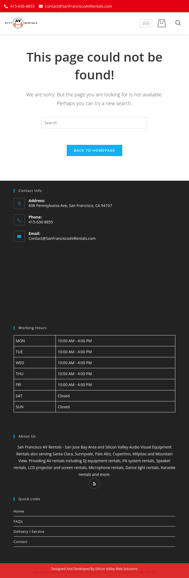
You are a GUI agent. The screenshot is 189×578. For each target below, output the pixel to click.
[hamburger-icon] (146, 23)
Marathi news (86, 572)
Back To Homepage (94, 150)
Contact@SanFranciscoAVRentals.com (62, 238)
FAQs (18, 521)
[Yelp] (94, 483)
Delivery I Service (29, 531)
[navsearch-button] (178, 23)
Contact (21, 541)
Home (19, 511)
